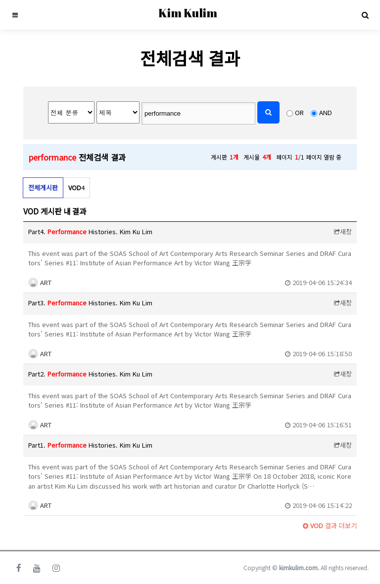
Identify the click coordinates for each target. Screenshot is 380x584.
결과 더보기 (330, 525)
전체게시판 (43, 187)
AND (325, 112)
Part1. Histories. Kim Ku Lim (90, 445)
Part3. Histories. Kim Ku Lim (90, 302)
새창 (343, 231)
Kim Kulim (187, 13)
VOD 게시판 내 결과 (54, 211)
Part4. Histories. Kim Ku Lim (90, 231)
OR (299, 112)
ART (39, 282)
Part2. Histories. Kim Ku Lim (90, 373)
